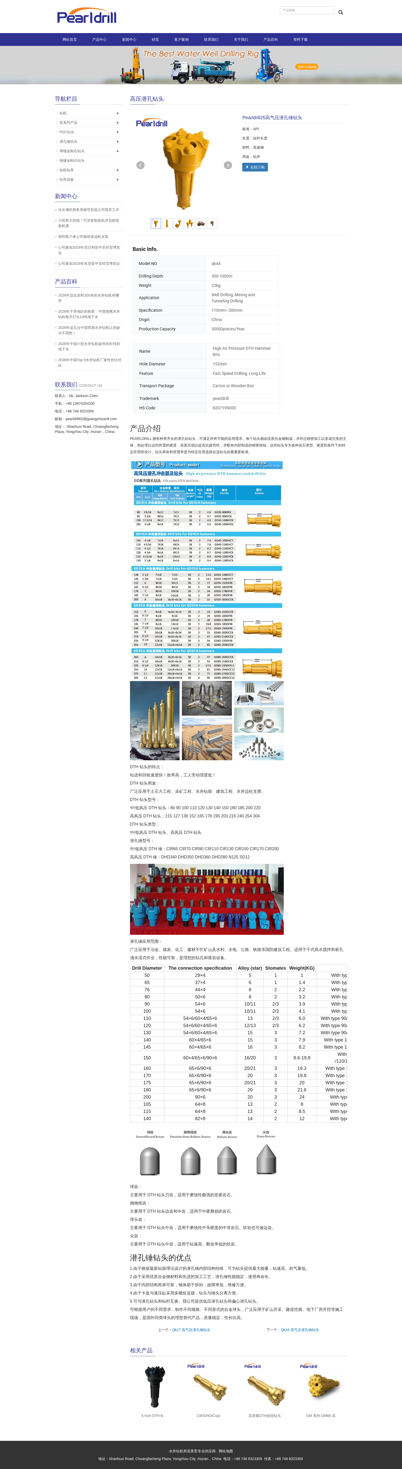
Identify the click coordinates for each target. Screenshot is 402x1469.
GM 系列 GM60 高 (321, 1416)
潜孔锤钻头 (68, 141)
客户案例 (181, 39)
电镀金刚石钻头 (72, 160)
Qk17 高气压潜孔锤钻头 (191, 1330)
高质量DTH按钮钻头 (264, 1416)
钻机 (63, 113)
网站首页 (70, 39)
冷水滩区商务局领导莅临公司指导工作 (88, 210)
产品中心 (99, 39)
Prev (140, 165)
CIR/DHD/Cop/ (208, 1416)
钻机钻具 (66, 170)
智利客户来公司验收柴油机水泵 (83, 237)
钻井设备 (66, 179)
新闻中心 (129, 39)
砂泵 (155, 39)
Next (228, 165)
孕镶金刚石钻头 (72, 151)
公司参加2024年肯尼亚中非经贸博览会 (89, 263)
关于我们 (241, 39)
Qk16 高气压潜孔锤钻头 (300, 1330)
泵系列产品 (68, 122)
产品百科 (271, 39)
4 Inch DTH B (152, 1416)
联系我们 (211, 39)
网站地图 (226, 1451)
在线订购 (255, 167)
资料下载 (300, 39)
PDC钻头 (66, 132)
